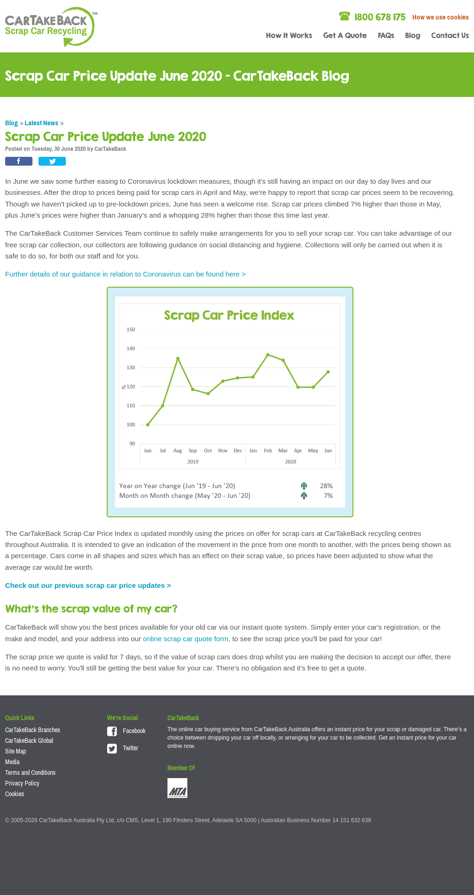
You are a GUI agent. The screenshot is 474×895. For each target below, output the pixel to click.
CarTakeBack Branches (32, 730)
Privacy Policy (22, 783)
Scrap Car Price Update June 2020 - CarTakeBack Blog (177, 75)
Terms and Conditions (30, 772)
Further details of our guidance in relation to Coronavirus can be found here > (125, 274)
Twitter (122, 748)
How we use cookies (440, 17)
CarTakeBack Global (29, 740)
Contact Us (450, 35)
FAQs (386, 35)
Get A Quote (345, 35)
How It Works (289, 35)
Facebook (126, 730)
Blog (412, 35)
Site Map (15, 751)
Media (12, 762)
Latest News (41, 123)
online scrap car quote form (185, 639)
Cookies (14, 794)
